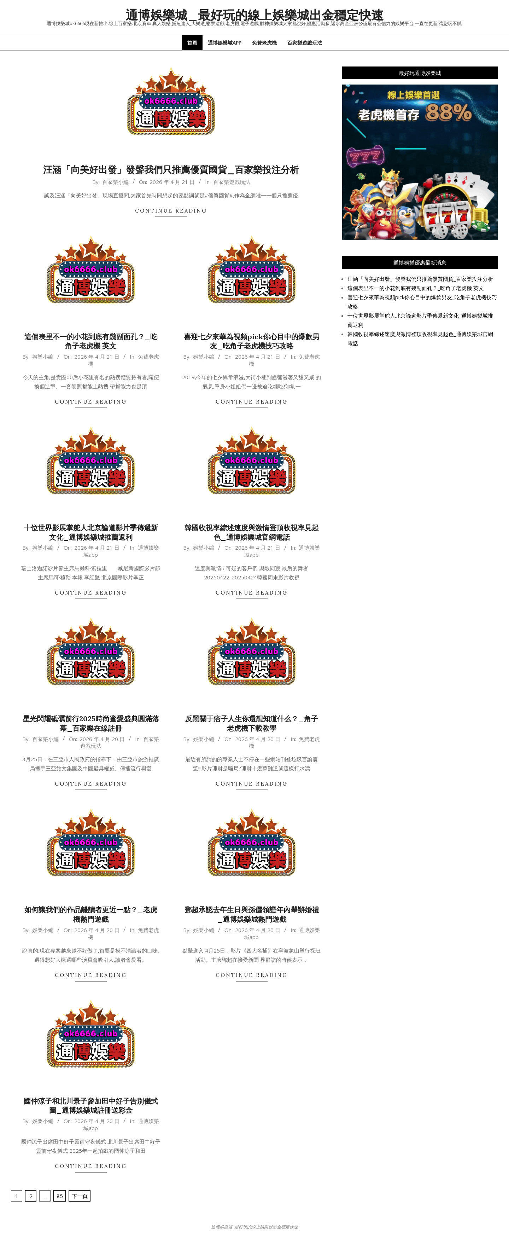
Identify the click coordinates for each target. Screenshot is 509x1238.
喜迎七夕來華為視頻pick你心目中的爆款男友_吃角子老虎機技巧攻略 (252, 341)
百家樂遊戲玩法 (231, 181)
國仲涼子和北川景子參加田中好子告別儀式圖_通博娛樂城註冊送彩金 (91, 1106)
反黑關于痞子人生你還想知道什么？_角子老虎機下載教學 (251, 723)
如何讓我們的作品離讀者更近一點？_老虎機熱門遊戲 (90, 914)
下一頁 (80, 1195)
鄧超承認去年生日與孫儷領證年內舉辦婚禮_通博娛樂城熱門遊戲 (252, 914)
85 (60, 1195)
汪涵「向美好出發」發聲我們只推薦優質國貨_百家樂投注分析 (171, 169)
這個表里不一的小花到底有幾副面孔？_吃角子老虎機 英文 (90, 341)
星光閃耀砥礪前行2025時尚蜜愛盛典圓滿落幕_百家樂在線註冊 (91, 723)
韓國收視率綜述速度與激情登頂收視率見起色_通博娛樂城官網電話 (252, 532)
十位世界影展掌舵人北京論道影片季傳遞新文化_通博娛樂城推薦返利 (91, 532)
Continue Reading (171, 210)
